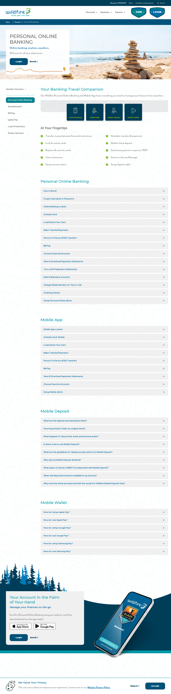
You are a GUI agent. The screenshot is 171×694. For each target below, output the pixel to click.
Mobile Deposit (114, 117)
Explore (119, 12)
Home (8, 22)
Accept (155, 686)
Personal (90, 12)
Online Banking (75, 117)
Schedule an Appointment (144, 3)
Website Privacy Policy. (99, 687)
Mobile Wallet (133, 117)
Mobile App (94, 117)
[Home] (18, 12)
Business (105, 12)
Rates (131, 3)
